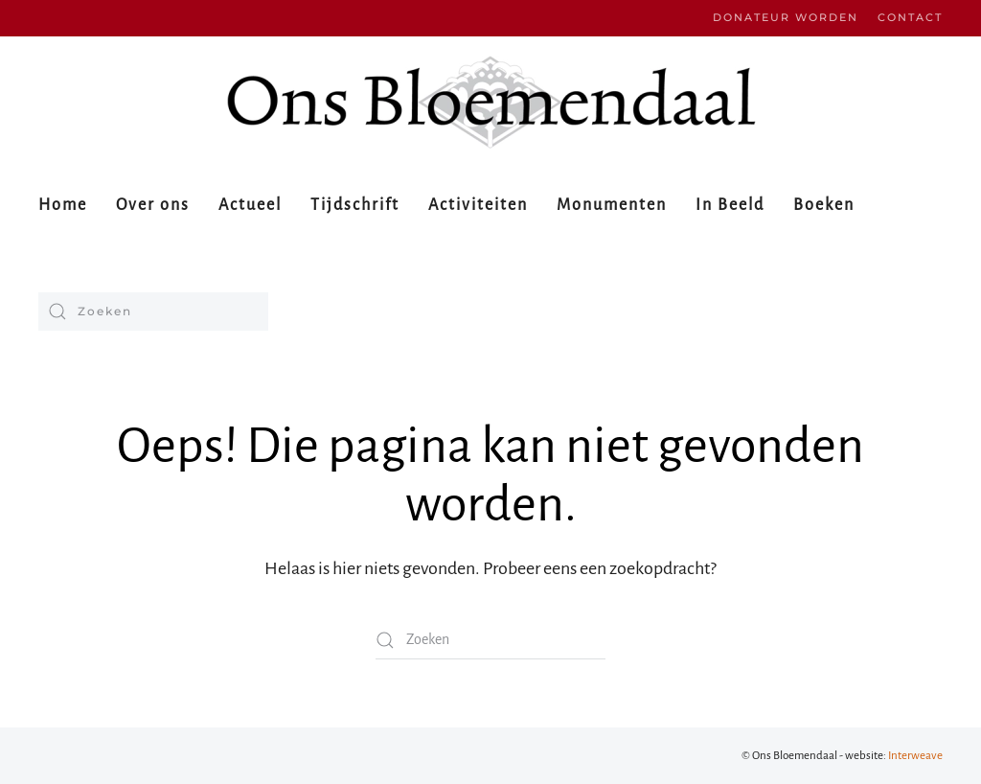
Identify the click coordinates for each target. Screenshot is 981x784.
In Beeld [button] (730, 205)
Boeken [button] (824, 205)
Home (62, 205)
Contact (910, 17)
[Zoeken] (153, 311)
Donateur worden (785, 17)
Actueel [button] (250, 205)
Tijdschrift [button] (354, 205)
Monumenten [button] (612, 205)
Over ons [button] (153, 205)
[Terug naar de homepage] (490, 102)
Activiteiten (478, 205)
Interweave (915, 755)
